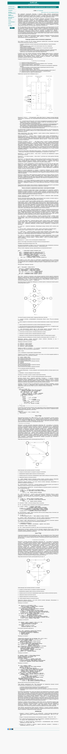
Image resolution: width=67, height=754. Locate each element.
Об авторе (10, 25)
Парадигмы (10, 10)
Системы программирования (11, 12)
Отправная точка (11, 6)
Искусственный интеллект (11, 18)
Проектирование (11, 8)
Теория (9, 20)
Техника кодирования (10, 15)
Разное (9, 23)
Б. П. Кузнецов (40, 10)
